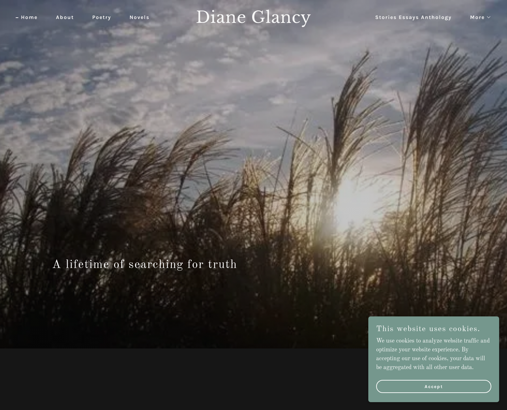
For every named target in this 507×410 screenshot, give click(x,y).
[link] (253, 21)
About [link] (65, 17)
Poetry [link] (101, 17)
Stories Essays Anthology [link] (413, 17)
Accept (434, 386)
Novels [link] (139, 17)
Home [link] (29, 17)
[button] (478, 17)
